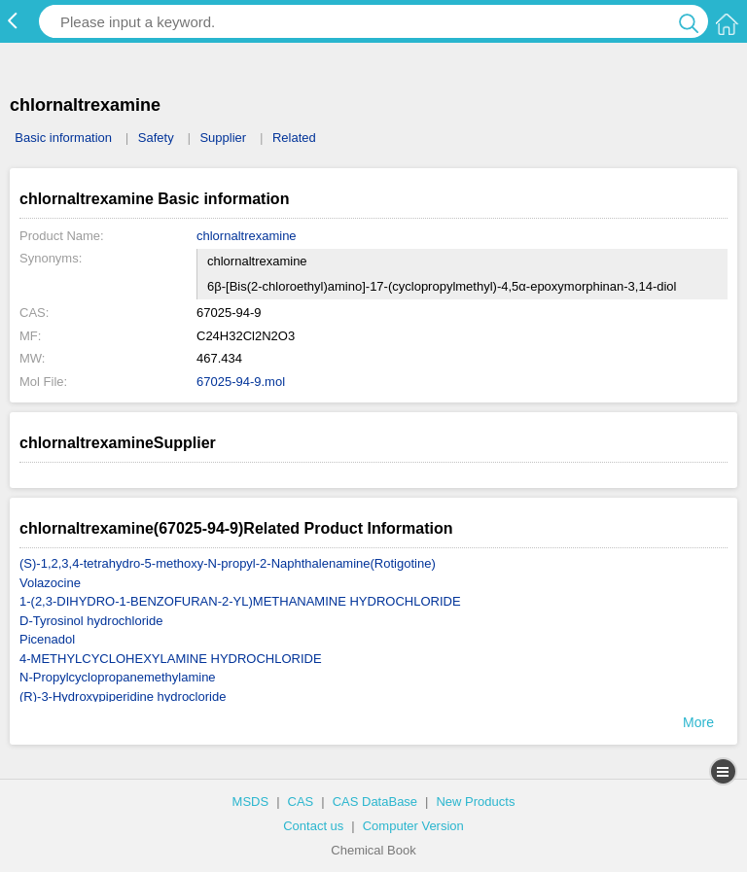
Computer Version (413, 826)
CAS (301, 801)
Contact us (313, 826)
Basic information (63, 137)
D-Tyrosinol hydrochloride (90, 620)
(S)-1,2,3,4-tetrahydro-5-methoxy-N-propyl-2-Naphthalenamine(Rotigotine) (227, 563)
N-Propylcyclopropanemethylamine (117, 677)
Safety (156, 137)
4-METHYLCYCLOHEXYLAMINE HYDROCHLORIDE (170, 658)
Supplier (222, 137)
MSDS (250, 801)
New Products (475, 801)
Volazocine (50, 583)
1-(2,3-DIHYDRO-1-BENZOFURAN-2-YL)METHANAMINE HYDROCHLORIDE (240, 601)
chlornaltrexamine (246, 235)
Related (294, 137)
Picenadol (47, 639)
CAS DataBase (375, 801)
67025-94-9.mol (240, 381)
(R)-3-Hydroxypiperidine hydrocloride (122, 696)
